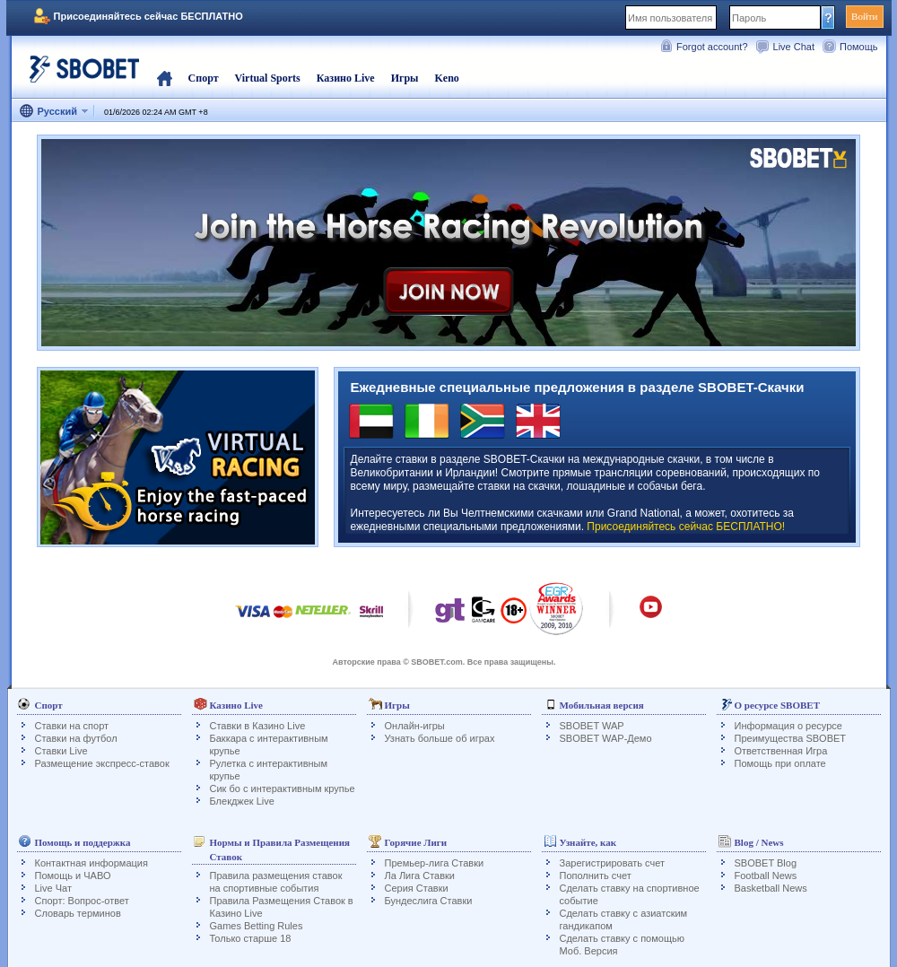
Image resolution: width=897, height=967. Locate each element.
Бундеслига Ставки (429, 900)
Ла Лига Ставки (420, 875)
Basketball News (771, 888)
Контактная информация (91, 863)
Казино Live (346, 78)
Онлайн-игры (415, 725)
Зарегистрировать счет (613, 863)
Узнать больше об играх (440, 738)
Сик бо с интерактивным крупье (282, 788)
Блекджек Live (242, 801)
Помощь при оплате (780, 763)
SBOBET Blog (766, 863)
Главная (164, 78)
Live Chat (793, 46)
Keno (446, 78)
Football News (766, 875)
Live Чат (53, 888)
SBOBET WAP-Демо (606, 738)
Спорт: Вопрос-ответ (82, 900)
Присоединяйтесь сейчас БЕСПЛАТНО (148, 16)
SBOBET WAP (592, 725)
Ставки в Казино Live (258, 725)
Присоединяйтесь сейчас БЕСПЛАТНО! (686, 526)
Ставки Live (61, 750)
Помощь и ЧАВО (73, 875)
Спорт (203, 78)
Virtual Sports (267, 78)
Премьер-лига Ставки (434, 863)
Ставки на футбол (76, 738)
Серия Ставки (416, 888)
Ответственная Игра (781, 750)
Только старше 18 (251, 938)
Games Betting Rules (256, 925)
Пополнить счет (595, 875)
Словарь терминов (78, 913)
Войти (864, 16)
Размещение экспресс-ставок (102, 763)
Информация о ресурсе (788, 725)
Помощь (859, 46)
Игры (405, 78)
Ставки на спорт (72, 725)
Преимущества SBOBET (791, 738)
